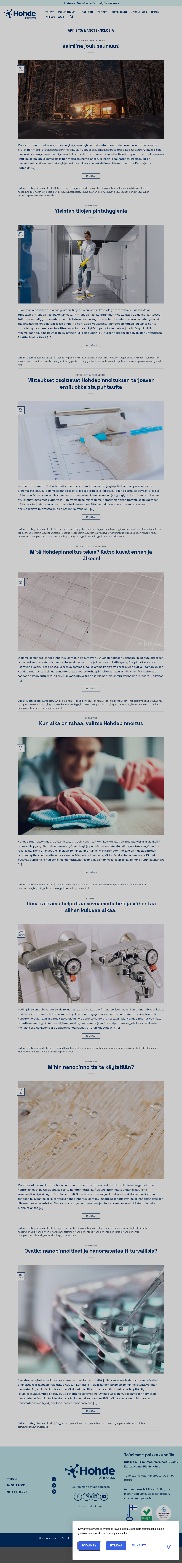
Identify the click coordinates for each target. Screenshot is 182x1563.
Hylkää (116, 1545)
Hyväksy (89, 1545)
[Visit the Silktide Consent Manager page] (169, 1547)
